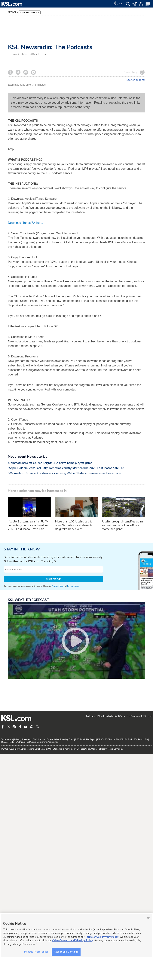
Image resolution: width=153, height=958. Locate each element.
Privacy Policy (110, 937)
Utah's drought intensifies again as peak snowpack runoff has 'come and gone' (122, 631)
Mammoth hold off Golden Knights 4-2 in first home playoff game (50, 569)
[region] (76, 935)
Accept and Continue (66, 951)
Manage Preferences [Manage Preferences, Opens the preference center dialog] (36, 951)
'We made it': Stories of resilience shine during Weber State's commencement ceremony (64, 579)
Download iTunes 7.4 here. (25, 275)
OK (148, 918)
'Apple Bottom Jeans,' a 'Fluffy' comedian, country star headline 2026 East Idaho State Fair (66, 574)
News (12, 12)
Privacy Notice (73, 739)
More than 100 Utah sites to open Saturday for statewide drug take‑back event (74, 631)
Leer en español (136, 80)
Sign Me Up (53, 731)
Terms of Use (57, 739)
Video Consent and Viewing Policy (72, 940)
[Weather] (118, 4)
